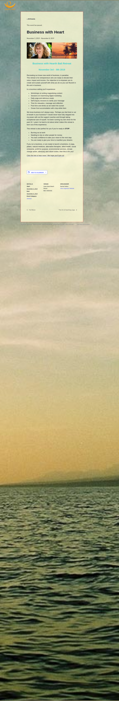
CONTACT (23, 224)
